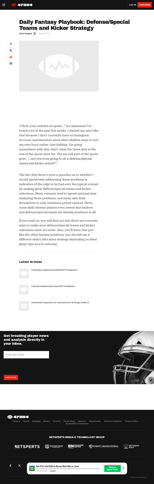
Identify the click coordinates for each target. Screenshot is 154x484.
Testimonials (95, 421)
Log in (132, 5)
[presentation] (26, 366)
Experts (82, 421)
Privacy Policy (131, 421)
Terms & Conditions (113, 421)
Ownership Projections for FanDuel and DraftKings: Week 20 (60, 302)
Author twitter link (34, 33)
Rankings (36, 421)
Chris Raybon (25, 33)
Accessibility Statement (77, 423)
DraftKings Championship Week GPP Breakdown (54, 270)
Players (16, 421)
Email (11, 63)
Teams (26, 421)
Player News (69, 421)
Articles (56, 421)
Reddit (11, 57)
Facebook (11, 44)
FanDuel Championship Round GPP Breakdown (53, 286)
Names (47, 421)
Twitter (11, 50)
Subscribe (144, 5)
